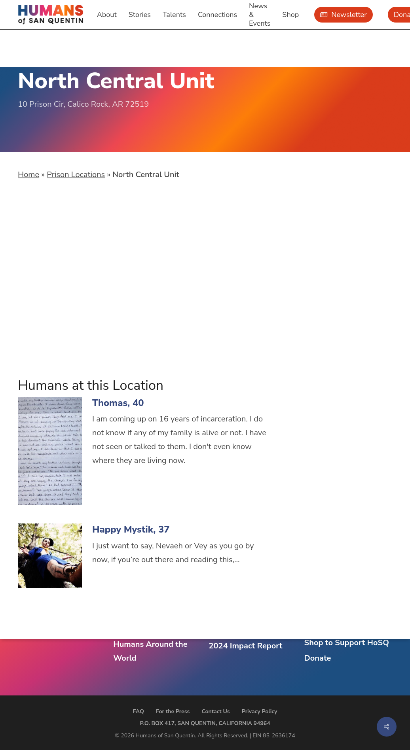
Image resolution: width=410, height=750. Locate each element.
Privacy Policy (259, 711)
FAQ (138, 711)
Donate (317, 658)
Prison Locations (76, 174)
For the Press (173, 711)
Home (28, 174)
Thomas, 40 (118, 403)
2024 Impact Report (245, 645)
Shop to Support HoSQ (346, 642)
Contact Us (215, 711)
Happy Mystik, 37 (131, 529)
